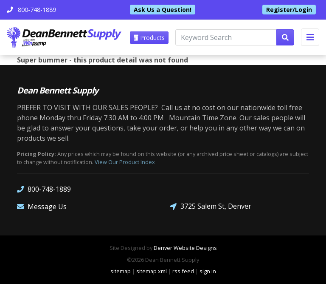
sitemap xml (151, 271)
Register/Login (289, 10)
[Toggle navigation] (310, 37)
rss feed (183, 271)
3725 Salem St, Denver (210, 206)
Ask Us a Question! (162, 10)
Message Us (42, 206)
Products (149, 38)
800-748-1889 (44, 189)
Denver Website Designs (185, 248)
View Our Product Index (125, 162)
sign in (208, 271)
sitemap (120, 271)
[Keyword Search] (226, 37)
